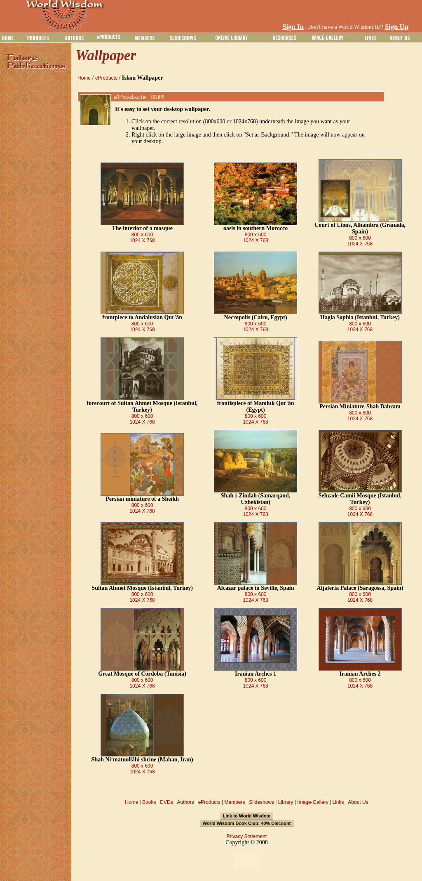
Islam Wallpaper (142, 78)
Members (234, 802)
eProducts (106, 78)
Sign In (293, 27)
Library (285, 802)
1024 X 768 (142, 240)
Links (338, 802)
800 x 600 (142, 235)
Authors (185, 802)
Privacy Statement (247, 836)
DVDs (166, 802)
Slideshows (261, 802)
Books (149, 802)
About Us (358, 802)
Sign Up (396, 27)
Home (84, 78)
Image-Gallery (312, 802)
